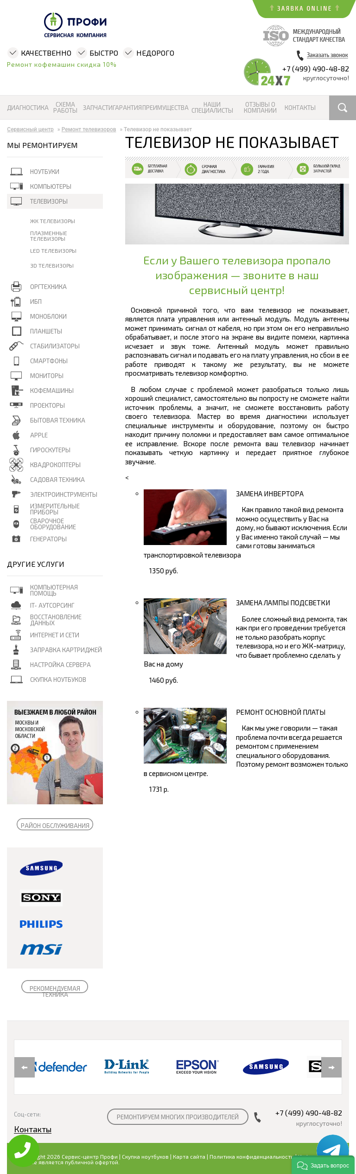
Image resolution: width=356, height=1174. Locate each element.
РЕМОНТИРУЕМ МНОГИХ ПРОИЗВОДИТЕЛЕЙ (178, 1117)
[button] (323, 1164)
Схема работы (65, 108)
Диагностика (28, 108)
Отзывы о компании (260, 108)
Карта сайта (189, 1156)
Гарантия (127, 108)
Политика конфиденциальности (252, 1156)
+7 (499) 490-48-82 (315, 68)
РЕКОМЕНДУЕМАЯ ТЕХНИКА (55, 991)
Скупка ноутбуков (145, 1156)
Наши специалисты (212, 108)
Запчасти (97, 108)
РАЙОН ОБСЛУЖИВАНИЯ (55, 825)
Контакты (300, 108)
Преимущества (164, 108)
